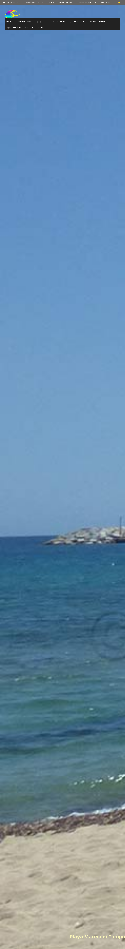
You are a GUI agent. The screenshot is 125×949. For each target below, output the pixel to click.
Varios (52, 2)
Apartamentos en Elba (57, 21)
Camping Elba (39, 21)
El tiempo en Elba (68, 2)
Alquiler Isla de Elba (14, 27)
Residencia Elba (24, 21)
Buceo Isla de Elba (97, 21)
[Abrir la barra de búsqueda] (117, 27)
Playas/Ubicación (12, 2)
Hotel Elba (10, 21)
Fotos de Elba (108, 2)
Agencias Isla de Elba (78, 21)
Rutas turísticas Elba (88, 2)
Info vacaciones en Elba (34, 2)
